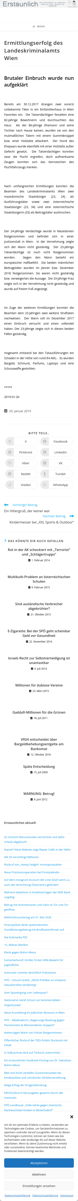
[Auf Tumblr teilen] (56, 474)
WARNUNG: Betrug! (39, 793)
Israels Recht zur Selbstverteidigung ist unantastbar (39, 660)
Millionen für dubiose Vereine (39, 685)
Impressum (66, 1195)
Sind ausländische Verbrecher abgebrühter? (39, 606)
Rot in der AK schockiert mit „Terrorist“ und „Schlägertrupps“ (39, 552)
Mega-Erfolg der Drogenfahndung (25, 1085)
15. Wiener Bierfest (16, 945)
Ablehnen (39, 1174)
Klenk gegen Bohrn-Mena (20, 952)
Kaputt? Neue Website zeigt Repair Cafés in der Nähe (37, 849)
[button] (72, 1117)
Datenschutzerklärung (17, 1195)
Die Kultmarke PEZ (15, 937)
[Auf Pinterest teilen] (21, 452)
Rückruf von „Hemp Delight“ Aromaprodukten (33, 864)
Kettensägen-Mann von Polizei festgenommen (33, 1032)
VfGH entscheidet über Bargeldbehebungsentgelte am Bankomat (39, 744)
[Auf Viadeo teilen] (21, 485)
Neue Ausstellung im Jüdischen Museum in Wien (34, 1012)
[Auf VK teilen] (56, 463)
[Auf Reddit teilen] (21, 474)
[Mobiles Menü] (39, 26)
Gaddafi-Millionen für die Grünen (39, 712)
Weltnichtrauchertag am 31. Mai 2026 (27, 917)
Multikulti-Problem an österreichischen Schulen (39, 579)
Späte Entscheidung (39, 766)
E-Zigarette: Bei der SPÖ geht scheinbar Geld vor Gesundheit (39, 633)
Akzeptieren (39, 1163)
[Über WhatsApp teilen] (56, 485)
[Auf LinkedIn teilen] (56, 452)
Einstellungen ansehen (39, 1186)
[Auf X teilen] (21, 441)
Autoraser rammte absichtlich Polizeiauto (30, 972)
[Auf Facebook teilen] (56, 441)
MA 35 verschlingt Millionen (21, 857)
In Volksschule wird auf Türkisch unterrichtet (32, 1052)
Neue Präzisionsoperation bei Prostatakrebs (31, 872)
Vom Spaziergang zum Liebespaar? (26, 992)
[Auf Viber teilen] (21, 463)
